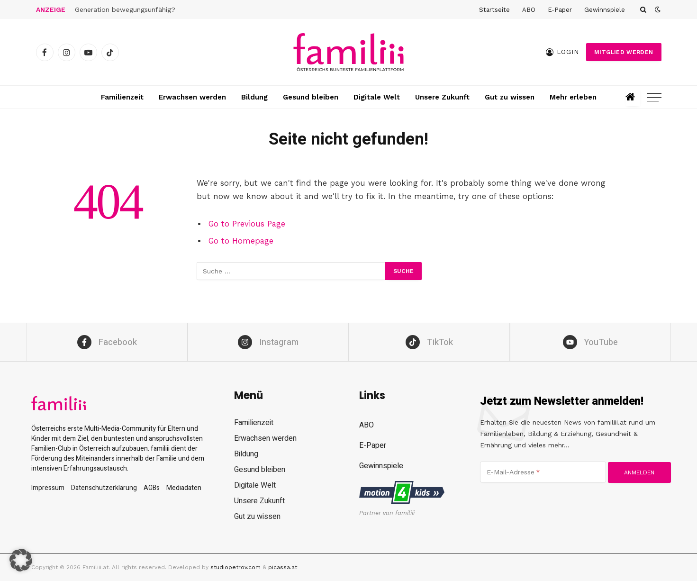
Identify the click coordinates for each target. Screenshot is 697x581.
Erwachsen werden (192, 97)
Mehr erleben (573, 97)
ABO (528, 9)
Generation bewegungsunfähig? (125, 9)
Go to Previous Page (246, 223)
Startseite (494, 9)
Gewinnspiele (604, 9)
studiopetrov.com (235, 567)
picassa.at (282, 567)
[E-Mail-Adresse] (543, 472)
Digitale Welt (376, 97)
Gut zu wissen (509, 97)
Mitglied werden (623, 52)
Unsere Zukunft (442, 97)
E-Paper (560, 9)
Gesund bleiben (310, 97)
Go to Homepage (240, 240)
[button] (21, 560)
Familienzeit (122, 97)
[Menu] (654, 97)
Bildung (254, 97)
